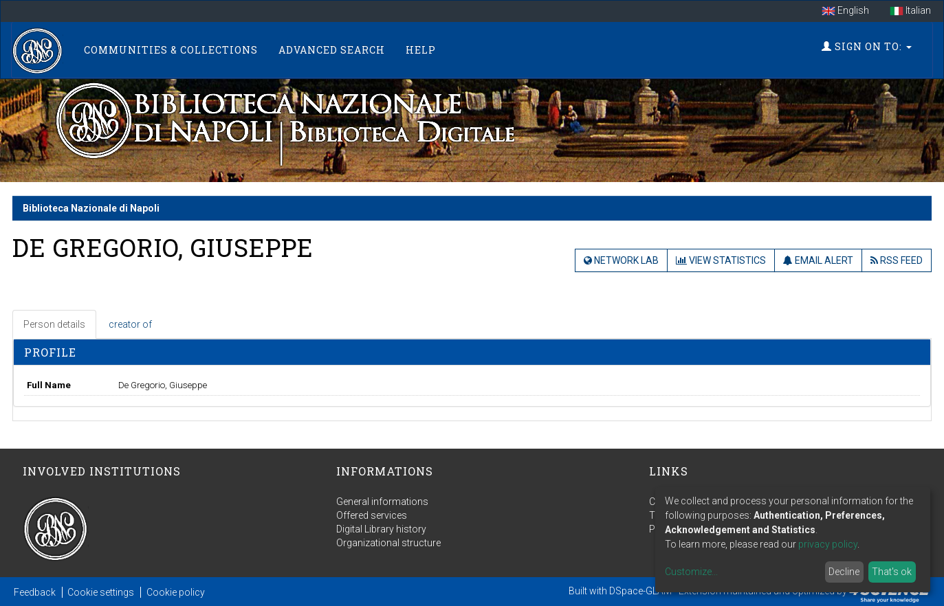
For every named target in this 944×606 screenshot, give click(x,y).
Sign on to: (867, 46)
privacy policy (827, 544)
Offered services (371, 515)
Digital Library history (381, 529)
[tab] (55, 324)
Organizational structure (388, 542)
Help (421, 49)
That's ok (892, 571)
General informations (382, 501)
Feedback (35, 592)
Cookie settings (100, 592)
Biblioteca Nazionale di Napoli (91, 208)
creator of (130, 324)
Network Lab (621, 260)
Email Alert (818, 260)
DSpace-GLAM (640, 590)
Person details (54, 324)
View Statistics (721, 260)
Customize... (691, 571)
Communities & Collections (171, 49)
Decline (843, 571)
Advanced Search (331, 49)
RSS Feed (896, 260)
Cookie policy (175, 592)
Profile (50, 352)
